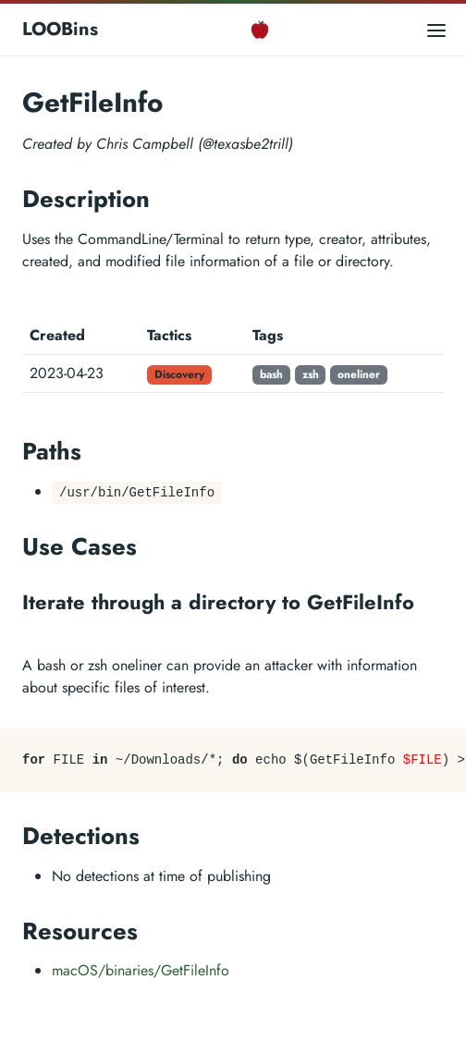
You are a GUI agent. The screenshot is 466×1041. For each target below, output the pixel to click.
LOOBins (60, 29)
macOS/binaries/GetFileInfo (140, 970)
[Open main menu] (436, 29)
